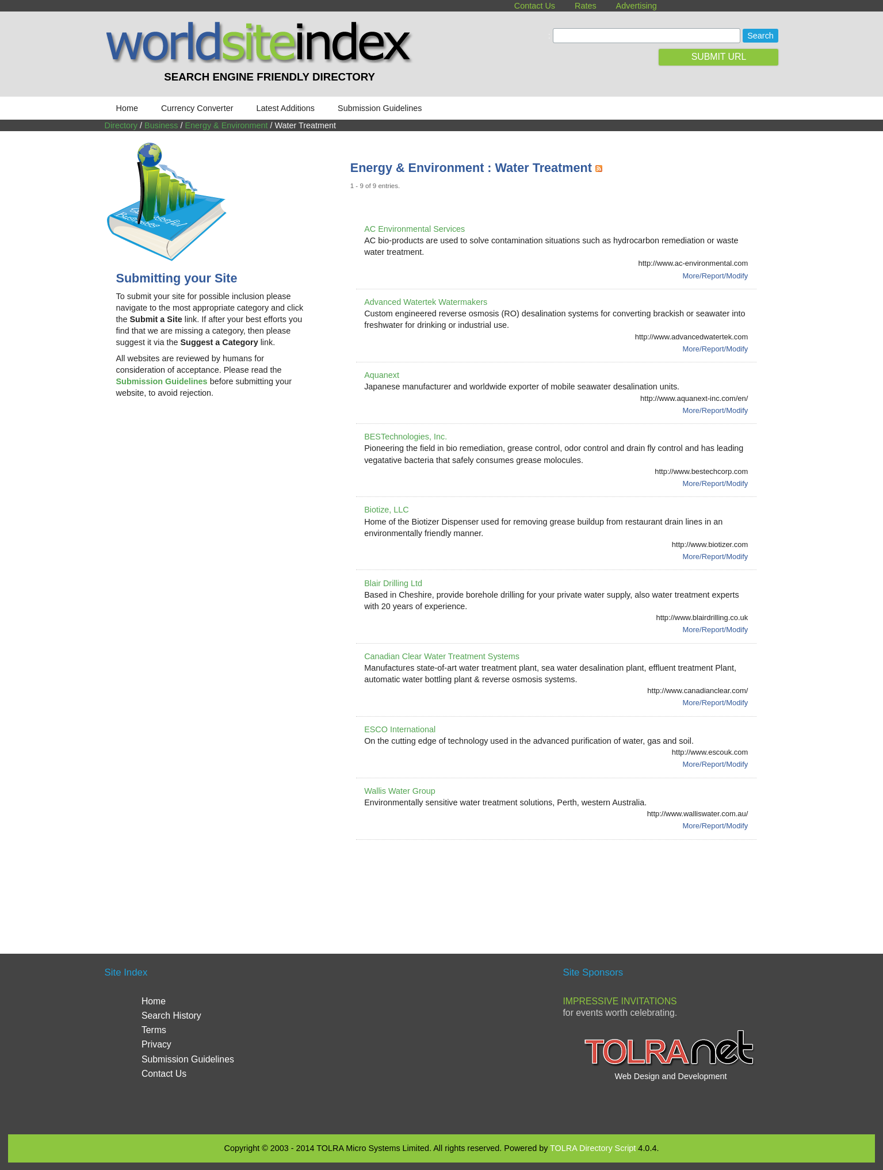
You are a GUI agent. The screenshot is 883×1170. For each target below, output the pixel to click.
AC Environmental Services (414, 229)
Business (161, 125)
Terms (154, 1030)
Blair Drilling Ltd (393, 583)
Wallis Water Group (399, 791)
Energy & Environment (226, 125)
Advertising (636, 5)
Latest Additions (285, 108)
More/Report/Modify (715, 276)
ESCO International (399, 729)
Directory (121, 125)
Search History (171, 1015)
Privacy (156, 1044)
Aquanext (381, 375)
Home (127, 108)
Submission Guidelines (380, 108)
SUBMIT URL (719, 57)
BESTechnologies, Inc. (405, 436)
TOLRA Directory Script (593, 1148)
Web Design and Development (670, 1076)
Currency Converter (197, 108)
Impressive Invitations (619, 1001)
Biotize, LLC (386, 509)
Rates (586, 5)
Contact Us (534, 5)
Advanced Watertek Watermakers (425, 302)
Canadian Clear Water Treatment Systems (441, 656)
